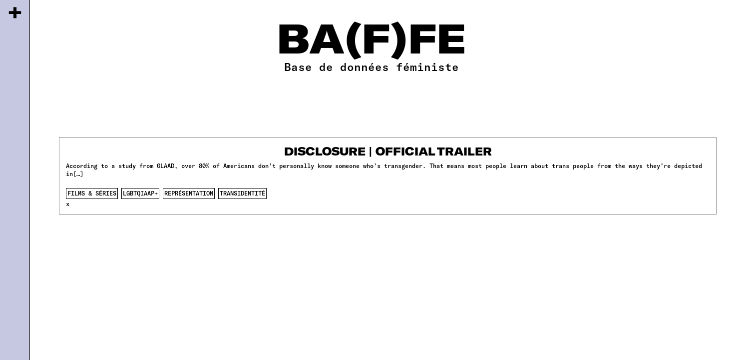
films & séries (91, 193)
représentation (188, 193)
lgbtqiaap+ (140, 193)
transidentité (242, 193)
